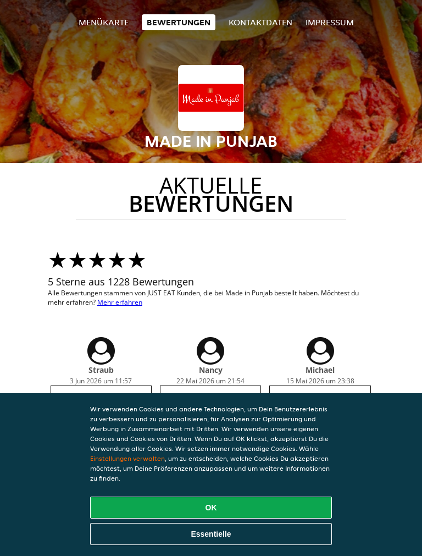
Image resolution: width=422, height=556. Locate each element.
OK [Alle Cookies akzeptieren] (211, 507)
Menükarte (104, 22)
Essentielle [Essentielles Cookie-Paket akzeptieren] (211, 534)
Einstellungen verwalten (127, 458)
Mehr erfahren (119, 302)
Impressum (330, 22)
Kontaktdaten (260, 22)
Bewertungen (178, 22)
